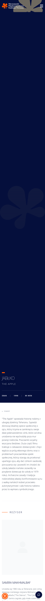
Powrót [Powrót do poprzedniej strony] (6, 411)
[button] (4, 596)
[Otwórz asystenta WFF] (38, 594)
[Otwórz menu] (41, 6)
